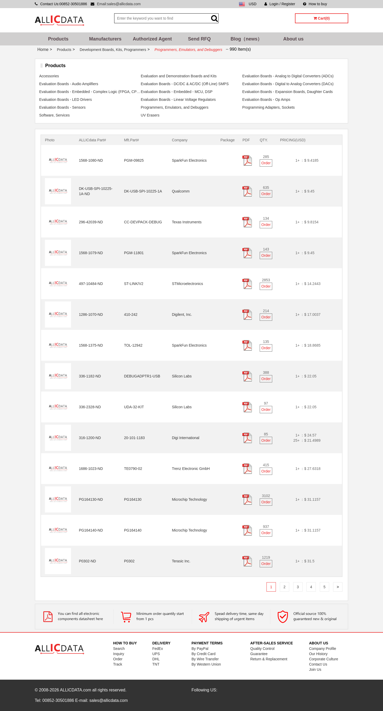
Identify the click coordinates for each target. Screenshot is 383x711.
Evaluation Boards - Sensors (62, 107)
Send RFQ (199, 39)
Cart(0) (322, 18)
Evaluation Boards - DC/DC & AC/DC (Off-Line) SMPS (185, 84)
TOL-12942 (133, 345)
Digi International (185, 438)
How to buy (315, 4)
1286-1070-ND (91, 314)
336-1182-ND (90, 376)
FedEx (157, 648)
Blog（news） (246, 39)
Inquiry (118, 654)
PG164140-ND (91, 530)
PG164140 (133, 530)
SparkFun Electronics (189, 160)
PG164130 (133, 499)
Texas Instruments (187, 222)
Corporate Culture (323, 659)
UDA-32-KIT (134, 407)
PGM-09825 (134, 160)
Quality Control (262, 648)
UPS (156, 654)
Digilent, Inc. (182, 314)
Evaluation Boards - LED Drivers (65, 99)
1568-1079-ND (91, 253)
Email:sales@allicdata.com (119, 4)
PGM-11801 (134, 253)
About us (293, 39)
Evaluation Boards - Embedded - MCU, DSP (177, 92)
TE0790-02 (133, 469)
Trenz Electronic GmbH (191, 469)
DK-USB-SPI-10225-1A (143, 191)
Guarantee (259, 654)
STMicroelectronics (187, 284)
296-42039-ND (91, 222)
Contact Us (318, 664)
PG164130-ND (91, 499)
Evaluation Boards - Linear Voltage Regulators (178, 99)
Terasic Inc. (181, 561)
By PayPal (200, 648)
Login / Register (279, 4)
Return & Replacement (268, 659)
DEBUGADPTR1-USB (142, 376)
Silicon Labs (182, 376)
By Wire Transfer (205, 659)
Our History (318, 654)
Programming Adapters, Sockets (268, 107)
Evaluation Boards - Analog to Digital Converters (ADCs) (287, 76)
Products (58, 39)
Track (117, 664)
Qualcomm (181, 191)
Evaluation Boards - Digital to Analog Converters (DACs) (287, 84)
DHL (156, 659)
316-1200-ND (90, 438)
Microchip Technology (189, 499)
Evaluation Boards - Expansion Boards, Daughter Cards (287, 92)
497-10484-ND (91, 284)
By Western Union (206, 664)
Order (266, 163)
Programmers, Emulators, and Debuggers (174, 107)
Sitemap (341, 4)
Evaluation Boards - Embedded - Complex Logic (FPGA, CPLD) (90, 92)
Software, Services (54, 115)
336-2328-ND (90, 407)
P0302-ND (87, 561)
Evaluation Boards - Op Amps (266, 99)
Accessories (49, 76)
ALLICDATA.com (75, 690)
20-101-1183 (134, 438)
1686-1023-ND (91, 469)
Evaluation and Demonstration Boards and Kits (179, 76)
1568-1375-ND (91, 345)
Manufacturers (105, 39)
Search (119, 648)
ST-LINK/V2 (133, 284)
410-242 (130, 314)
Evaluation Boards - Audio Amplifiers (68, 84)
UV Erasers (150, 115)
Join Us (315, 669)
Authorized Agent (152, 39)
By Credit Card (204, 654)
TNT (155, 664)
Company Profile (322, 648)
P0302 (129, 561)
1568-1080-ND (91, 160)
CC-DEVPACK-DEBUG (143, 222)
